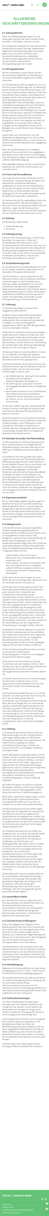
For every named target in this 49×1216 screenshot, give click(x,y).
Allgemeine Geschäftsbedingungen (17, 1210)
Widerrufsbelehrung (11, 1213)
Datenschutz (8, 1207)
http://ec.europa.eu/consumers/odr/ (18, 985)
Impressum (7, 1204)
